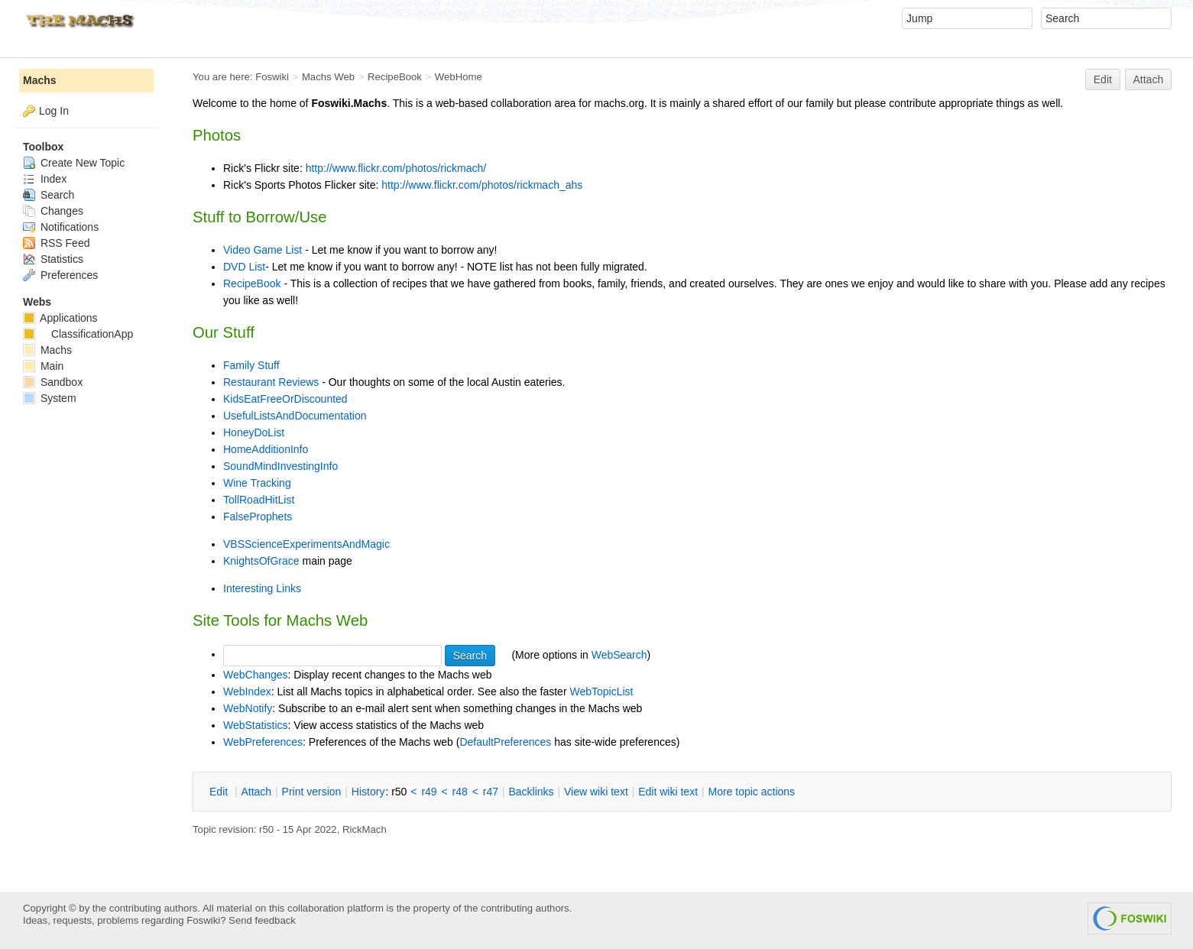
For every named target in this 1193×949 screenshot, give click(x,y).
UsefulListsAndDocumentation (295, 416)
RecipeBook (395, 77)
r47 (490, 791)
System (49, 398)
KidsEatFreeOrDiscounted (285, 399)
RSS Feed (56, 243)
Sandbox (53, 382)
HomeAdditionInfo (265, 449)
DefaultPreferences (505, 742)
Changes (53, 211)
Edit (1103, 79)
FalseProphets (257, 516)
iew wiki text (596, 791)
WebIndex (247, 691)
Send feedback (262, 920)
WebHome (458, 77)
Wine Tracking (257, 483)
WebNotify (247, 708)
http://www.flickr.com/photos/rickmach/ (396, 168)
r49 (428, 791)
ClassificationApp (78, 334)
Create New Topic (74, 163)
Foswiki (272, 77)
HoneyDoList (253, 432)
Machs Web (328, 77)
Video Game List (262, 250)
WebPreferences (263, 742)
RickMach (364, 829)
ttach (256, 791)
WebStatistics (255, 725)
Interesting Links (262, 588)
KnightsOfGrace (261, 561)
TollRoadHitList (258, 500)
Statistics (53, 259)
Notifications (61, 227)
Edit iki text (668, 791)
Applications (60, 318)
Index (44, 179)
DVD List (244, 267)
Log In (54, 111)
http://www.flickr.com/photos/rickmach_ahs (481, 185)
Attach (1148, 79)
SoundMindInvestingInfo (280, 466)
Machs (40, 80)
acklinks (530, 791)
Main (43, 366)
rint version (312, 791)
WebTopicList (601, 691)
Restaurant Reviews (271, 382)
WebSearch (619, 654)
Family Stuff (251, 365)
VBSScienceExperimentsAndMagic (306, 544)
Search (48, 195)
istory (368, 791)
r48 (460, 791)
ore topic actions (751, 791)
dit (220, 791)
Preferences (60, 275)
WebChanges (255, 675)
